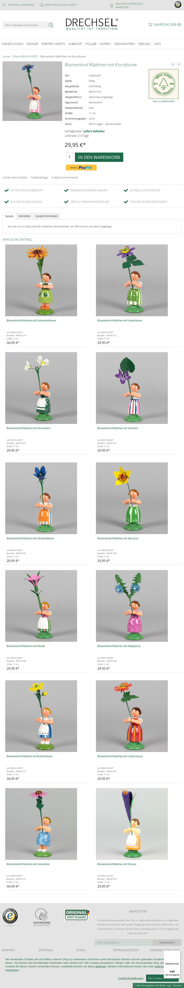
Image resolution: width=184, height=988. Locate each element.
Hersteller (25, 215)
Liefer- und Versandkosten (163, 956)
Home (6, 56)
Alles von (164, 101)
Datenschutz (162, 971)
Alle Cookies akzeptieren (162, 983)
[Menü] (178, 952)
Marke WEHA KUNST (25, 56)
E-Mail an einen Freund (65, 177)
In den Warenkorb (99, 157)
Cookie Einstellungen (130, 982)
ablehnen (100, 971)
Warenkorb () (167, 24)
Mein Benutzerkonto (129, 3)
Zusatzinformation (47, 215)
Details (9, 216)
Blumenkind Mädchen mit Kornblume (63, 56)
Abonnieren (167, 942)
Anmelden (121, 7)
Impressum (12, 974)
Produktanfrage (39, 177)
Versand (177, 985)
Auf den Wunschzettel (15, 177)
